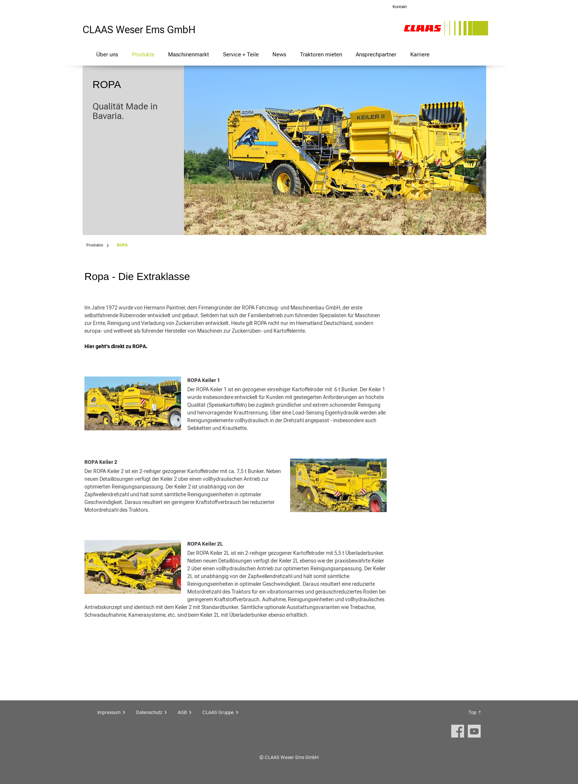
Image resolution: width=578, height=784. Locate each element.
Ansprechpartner (376, 54)
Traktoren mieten (321, 54)
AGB (182, 712)
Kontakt (400, 6)
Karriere (419, 54)
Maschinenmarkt (188, 54)
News (279, 54)
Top (472, 712)
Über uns (107, 54)
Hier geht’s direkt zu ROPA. (115, 346)
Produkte (143, 54)
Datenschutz (149, 712)
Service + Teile (241, 54)
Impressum (109, 712)
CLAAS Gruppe (218, 712)
